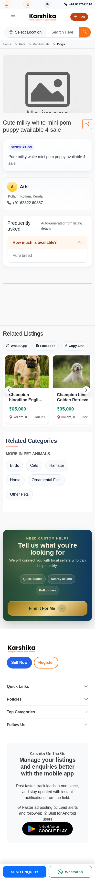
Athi (24, 186)
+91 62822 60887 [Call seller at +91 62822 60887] (25, 203)
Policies (47, 699)
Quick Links (47, 686)
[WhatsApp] (70, 872)
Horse (15, 480)
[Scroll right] (86, 390)
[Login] (27, 4)
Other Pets (19, 494)
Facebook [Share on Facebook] (45, 345)
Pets (22, 44)
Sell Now (19, 662)
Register (46, 662)
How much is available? (35, 242)
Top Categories (47, 712)
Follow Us (47, 724)
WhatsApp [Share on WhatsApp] (16, 345)
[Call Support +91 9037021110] (78, 4)
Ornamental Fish (46, 480)
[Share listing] (87, 124)
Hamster (56, 465)
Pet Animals (41, 44)
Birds (14, 465)
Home (7, 44)
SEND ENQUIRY (24, 872)
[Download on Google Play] (47, 829)
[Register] (47, 4)
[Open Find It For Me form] (47, 575)
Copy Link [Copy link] (74, 345)
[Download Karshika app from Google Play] (7, 4)
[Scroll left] (9, 390)
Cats (34, 465)
